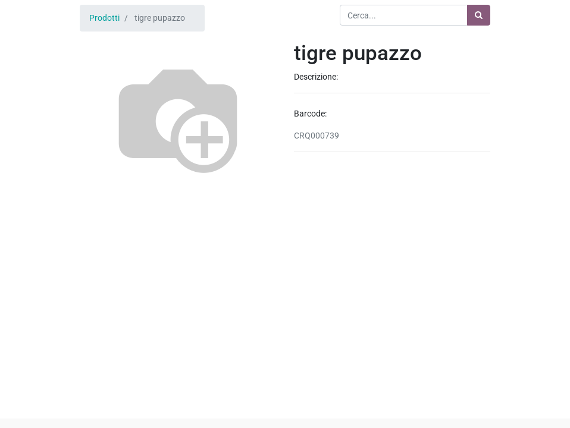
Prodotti (104, 18)
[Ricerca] (478, 15)
